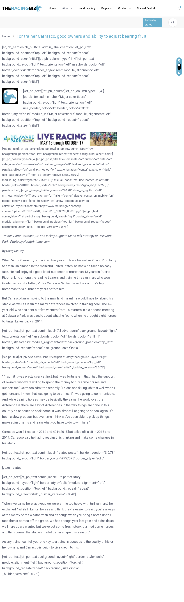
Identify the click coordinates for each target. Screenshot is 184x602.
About (65, 8)
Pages (105, 8)
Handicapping (87, 8)
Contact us (124, 8)
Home (52, 8)
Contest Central (146, 8)
